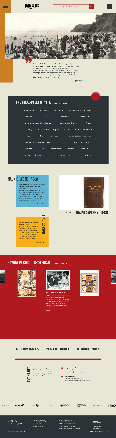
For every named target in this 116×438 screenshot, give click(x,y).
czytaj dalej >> (40, 203)
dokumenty (59, 110)
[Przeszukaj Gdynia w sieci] (71, 6)
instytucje (29, 129)
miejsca (54, 136)
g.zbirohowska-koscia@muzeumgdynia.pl (77, 381)
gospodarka (86, 117)
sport (42, 149)
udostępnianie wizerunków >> (97, 427)
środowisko (56, 149)
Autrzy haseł (29, 349)
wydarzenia (65, 155)
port (61, 142)
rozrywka (28, 149)
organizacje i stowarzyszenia (79, 136)
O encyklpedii (86, 349)
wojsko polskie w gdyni (34, 155)
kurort (27, 136)
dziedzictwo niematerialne (80, 110)
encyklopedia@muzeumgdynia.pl (75, 372)
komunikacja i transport (48, 129)
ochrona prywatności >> (97, 422)
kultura (67, 129)
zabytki (88, 155)
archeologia (29, 110)
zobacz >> (68, 213)
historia (88, 123)
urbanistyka (86, 149)
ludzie (40, 136)
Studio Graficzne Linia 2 (103, 431)
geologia (65, 117)
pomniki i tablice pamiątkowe (37, 142)
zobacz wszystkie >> (60, 264)
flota (46, 117)
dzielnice (28, 117)
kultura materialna (83, 129)
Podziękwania (58, 349)
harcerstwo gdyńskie (68, 123)
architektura (44, 110)
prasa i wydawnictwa (82, 142)
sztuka (71, 149)
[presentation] (16, 302)
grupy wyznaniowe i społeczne (38, 123)
